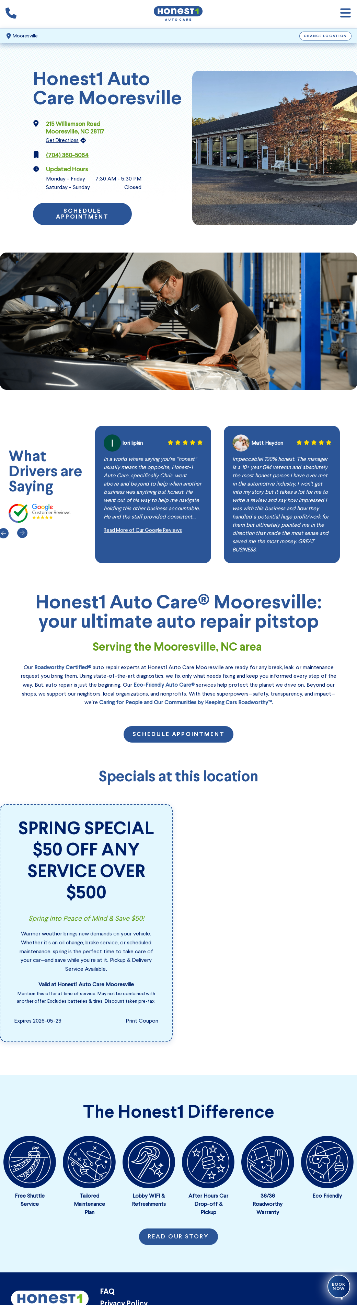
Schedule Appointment (82, 214)
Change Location (325, 36)
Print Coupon (142, 1020)
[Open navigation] (345, 14)
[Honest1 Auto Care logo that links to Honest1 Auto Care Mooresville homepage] (178, 14)
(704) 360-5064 (67, 155)
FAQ (107, 1292)
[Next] (21, 533)
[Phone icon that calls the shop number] (10, 14)
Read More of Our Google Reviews (143, 530)
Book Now (339, 1286)
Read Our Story (178, 1237)
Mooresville (25, 36)
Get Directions (62, 140)
